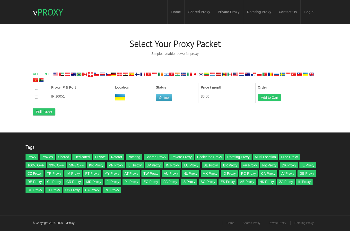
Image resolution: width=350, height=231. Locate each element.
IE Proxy (307, 165)
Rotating (134, 157)
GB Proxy (306, 173)
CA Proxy (268, 173)
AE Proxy (247, 182)
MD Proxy (93, 182)
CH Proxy (34, 190)
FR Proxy (250, 165)
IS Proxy (189, 182)
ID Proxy (229, 173)
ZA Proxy (286, 182)
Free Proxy (289, 157)
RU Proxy (112, 190)
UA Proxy (92, 190)
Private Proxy (229, 12)
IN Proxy (172, 165)
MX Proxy (210, 173)
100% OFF (35, 165)
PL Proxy (131, 182)
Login (309, 12)
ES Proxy (227, 182)
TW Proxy (150, 173)
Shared (63, 157)
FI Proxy (112, 182)
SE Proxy (211, 165)
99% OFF (56, 165)
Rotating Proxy (259, 12)
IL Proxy (304, 182)
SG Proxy (208, 182)
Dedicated (82, 157)
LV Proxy (287, 173)
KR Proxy (96, 165)
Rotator (116, 157)
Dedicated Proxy (209, 157)
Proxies (47, 157)
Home (176, 12)
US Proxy (72, 190)
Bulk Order (44, 112)
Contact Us (288, 12)
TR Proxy (54, 173)
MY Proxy (112, 173)
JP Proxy (154, 165)
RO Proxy (248, 173)
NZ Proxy (269, 165)
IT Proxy (53, 190)
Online (164, 97)
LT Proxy (135, 165)
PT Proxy (92, 173)
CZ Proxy (34, 173)
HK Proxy (267, 182)
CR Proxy (73, 182)
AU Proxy (171, 173)
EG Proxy (150, 182)
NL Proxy (190, 173)
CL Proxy (54, 182)
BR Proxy (230, 165)
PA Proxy (170, 182)
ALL (36, 74)
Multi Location (265, 157)
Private (100, 157)
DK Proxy (289, 165)
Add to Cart (269, 97)
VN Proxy (116, 165)
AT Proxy (131, 173)
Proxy (31, 157)
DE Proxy (34, 182)
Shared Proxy (199, 12)
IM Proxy (73, 173)
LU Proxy (191, 165)
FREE (46, 74)
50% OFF (76, 165)
